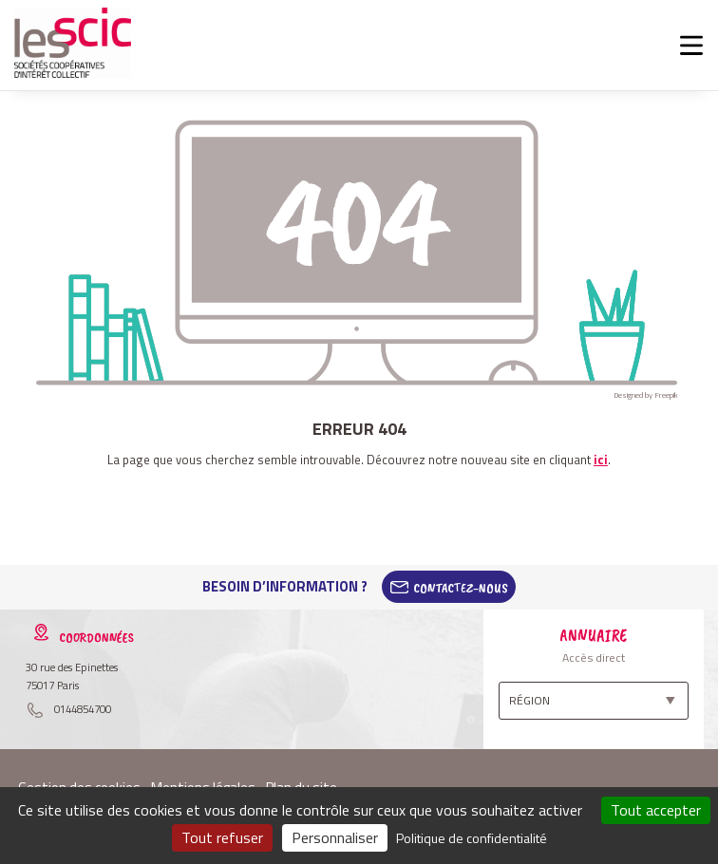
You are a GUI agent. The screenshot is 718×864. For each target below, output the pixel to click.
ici (601, 459)
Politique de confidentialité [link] (471, 838)
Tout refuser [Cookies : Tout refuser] (222, 837)
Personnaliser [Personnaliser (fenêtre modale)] (335, 837)
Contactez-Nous (460, 586)
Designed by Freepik (646, 395)
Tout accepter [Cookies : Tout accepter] (656, 809)
